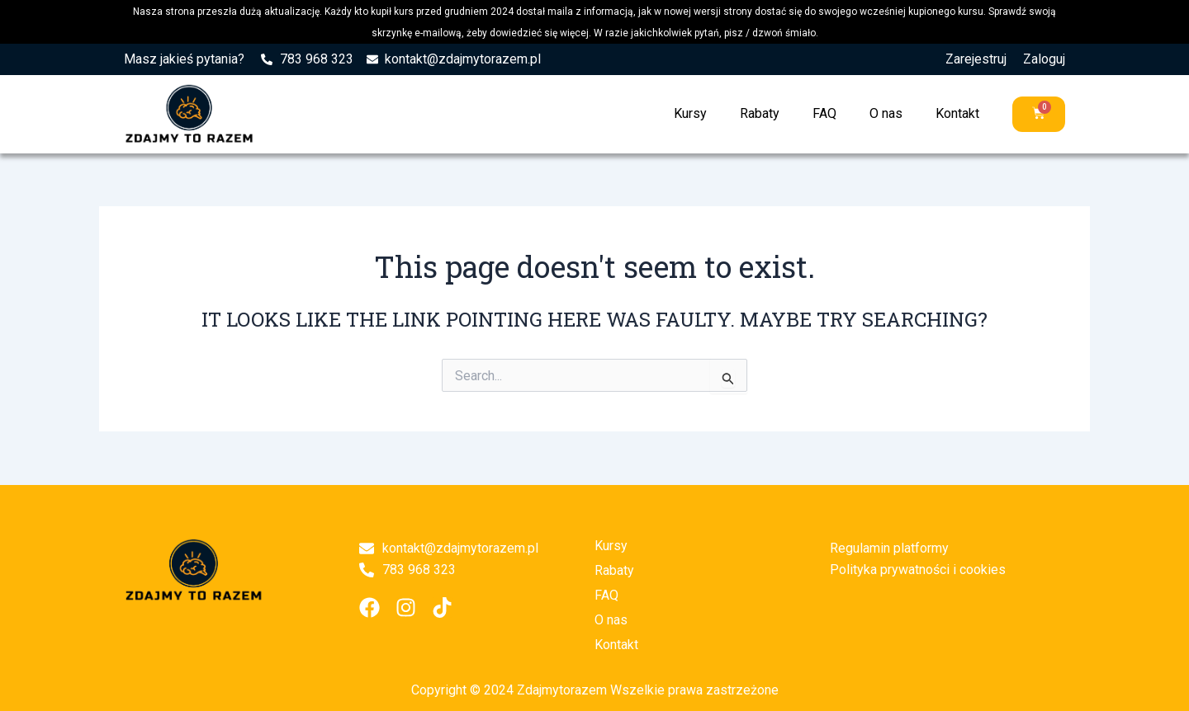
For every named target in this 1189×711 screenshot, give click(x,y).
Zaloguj (1044, 59)
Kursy (690, 113)
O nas (885, 113)
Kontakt (957, 113)
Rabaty (759, 113)
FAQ (824, 113)
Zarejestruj (976, 59)
